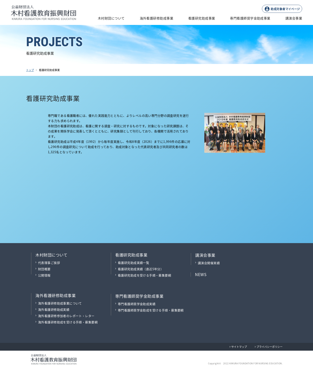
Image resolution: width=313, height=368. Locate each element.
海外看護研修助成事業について (60, 303)
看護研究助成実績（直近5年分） (140, 269)
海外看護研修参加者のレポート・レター (66, 316)
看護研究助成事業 (131, 255)
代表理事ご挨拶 (49, 262)
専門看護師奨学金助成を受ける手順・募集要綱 (151, 310)
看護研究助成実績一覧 (133, 262)
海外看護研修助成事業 (55, 295)
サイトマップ (239, 346)
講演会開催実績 (209, 263)
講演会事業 (205, 255)
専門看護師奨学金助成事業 (139, 296)
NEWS (200, 274)
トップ (30, 70)
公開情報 (44, 275)
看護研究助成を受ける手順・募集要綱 (144, 275)
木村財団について (51, 255)
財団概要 (44, 269)
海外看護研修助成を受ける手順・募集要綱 (68, 322)
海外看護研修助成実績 (53, 309)
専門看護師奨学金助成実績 (136, 304)
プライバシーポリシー (269, 346)
